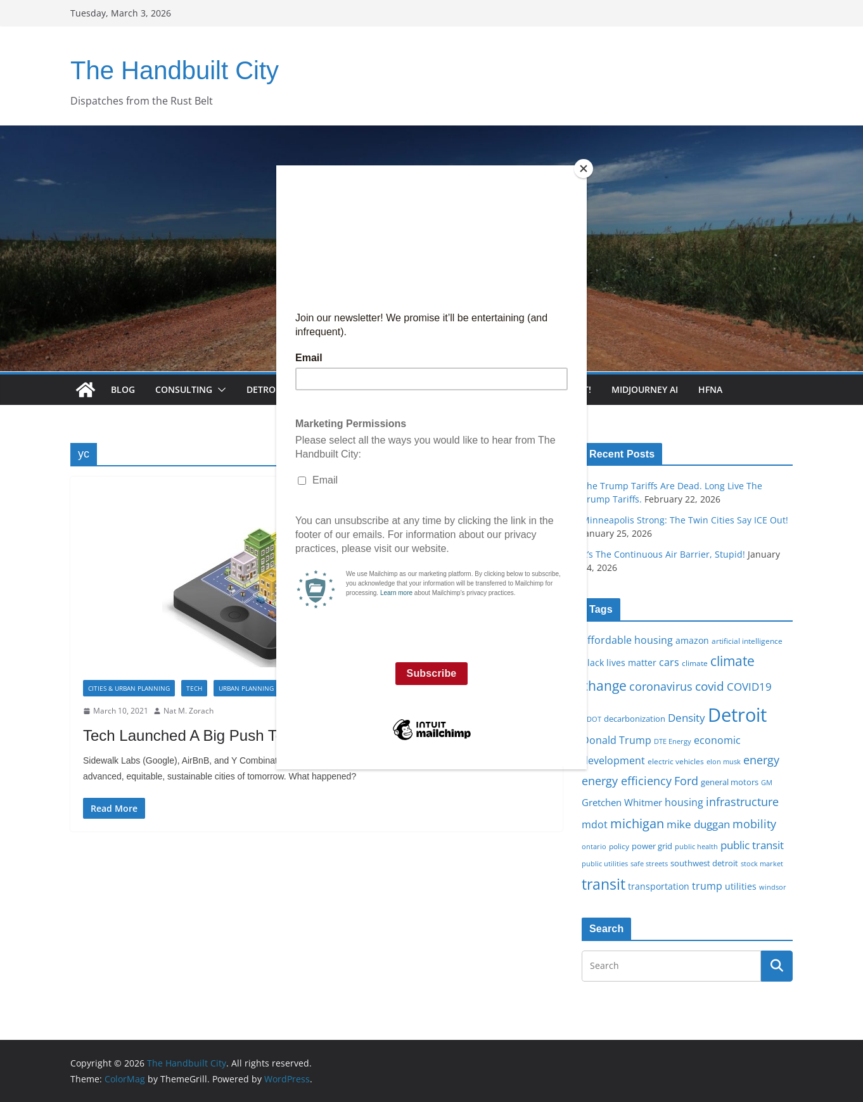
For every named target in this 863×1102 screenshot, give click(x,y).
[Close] (583, 168)
